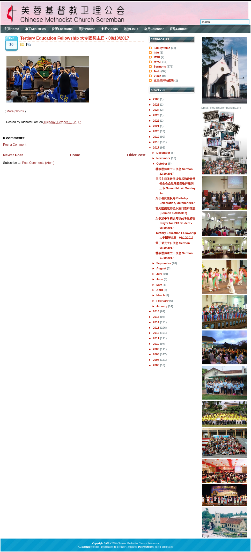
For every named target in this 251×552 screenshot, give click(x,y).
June (160, 279)
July (159, 273)
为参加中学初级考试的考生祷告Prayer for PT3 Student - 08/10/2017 (175, 223)
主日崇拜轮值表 (164, 80)
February (162, 300)
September (164, 263)
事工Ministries (35, 29)
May (159, 284)
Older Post (136, 155)
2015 (156, 316)
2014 (156, 322)
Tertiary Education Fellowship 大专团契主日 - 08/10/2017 (74, 38)
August (161, 268)
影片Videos (109, 29)
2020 (156, 131)
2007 (156, 359)
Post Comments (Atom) (38, 163)
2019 (156, 136)
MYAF (157, 61)
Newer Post (13, 155)
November (163, 158)
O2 (80, 546)
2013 (156, 327)
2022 (156, 120)
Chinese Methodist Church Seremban (138, 543)
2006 (156, 365)
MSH (157, 57)
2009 (156, 349)
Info (156, 52)
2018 (156, 142)
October (162, 163)
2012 (156, 332)
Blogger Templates (127, 546)
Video (157, 75)
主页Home (11, 29)
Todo (157, 71)
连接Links (131, 29)
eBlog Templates (164, 546)
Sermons (160, 66)
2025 (156, 104)
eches (96, 546)
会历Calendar (154, 29)
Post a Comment (14, 144)
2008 (156, 354)
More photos (15, 111)
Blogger (108, 546)
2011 (156, 338)
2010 (156, 343)
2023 (156, 115)
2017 (156, 147)
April (160, 289)
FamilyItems (162, 47)
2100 (156, 99)
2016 (156, 311)
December (163, 152)
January (162, 306)
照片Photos (87, 29)
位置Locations (62, 29)
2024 (156, 109)
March (160, 295)
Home (75, 155)
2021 (156, 126)
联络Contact (179, 29)
